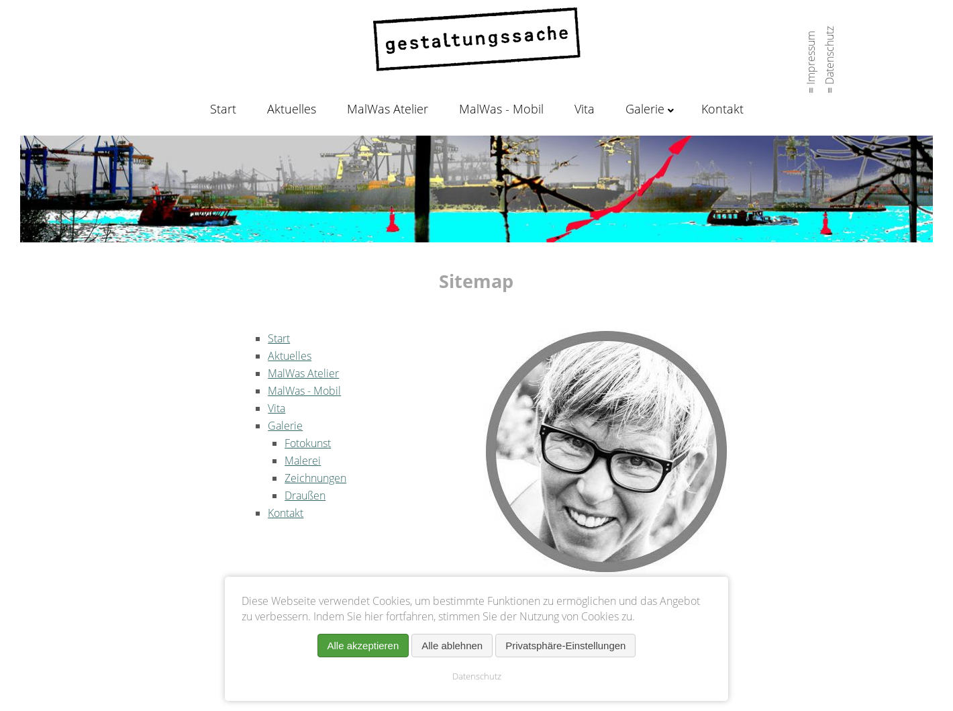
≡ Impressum (810, 59)
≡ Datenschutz (829, 56)
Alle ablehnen (452, 645)
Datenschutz (476, 676)
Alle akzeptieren (363, 645)
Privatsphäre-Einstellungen (565, 645)
